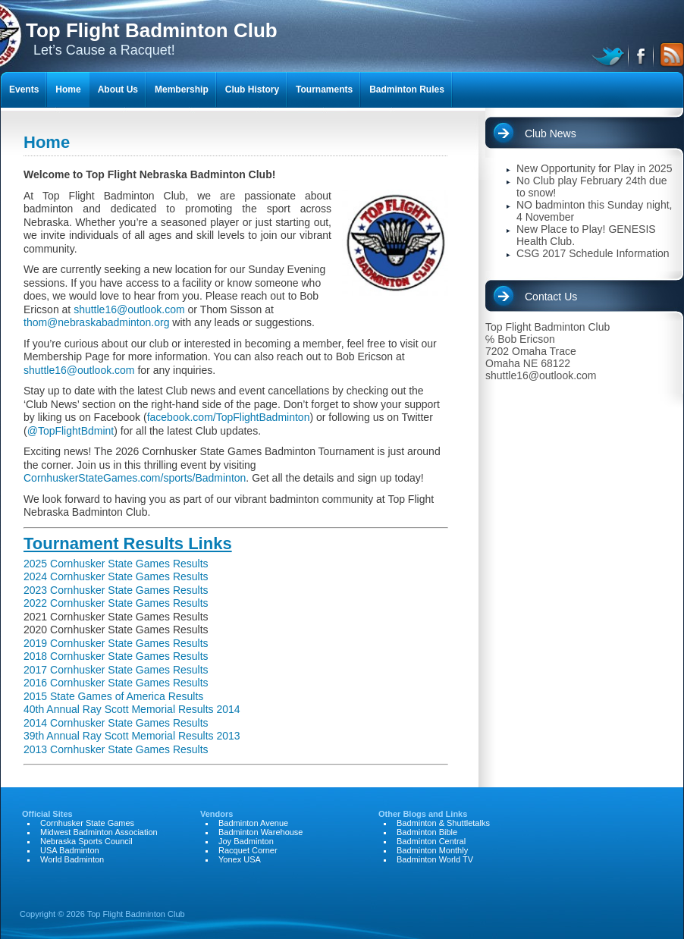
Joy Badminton (246, 841)
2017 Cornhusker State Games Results (116, 670)
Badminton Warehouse (260, 832)
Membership (182, 89)
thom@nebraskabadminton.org (96, 322)
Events (24, 89)
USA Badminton (69, 850)
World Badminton (72, 859)
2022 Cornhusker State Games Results (116, 603)
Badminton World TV (435, 859)
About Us (118, 89)
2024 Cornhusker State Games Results (116, 576)
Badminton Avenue (253, 823)
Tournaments (324, 89)
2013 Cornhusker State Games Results (116, 749)
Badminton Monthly (432, 850)
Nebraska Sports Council (86, 841)
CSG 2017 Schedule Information (593, 253)
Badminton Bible (427, 832)
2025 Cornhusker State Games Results (116, 563)
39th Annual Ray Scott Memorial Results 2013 (132, 736)
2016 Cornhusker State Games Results (116, 683)
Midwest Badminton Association (99, 832)
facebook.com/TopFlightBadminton (228, 417)
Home (67, 89)
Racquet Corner (248, 850)
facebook (641, 55)
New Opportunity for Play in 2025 (594, 168)
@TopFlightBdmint (71, 431)
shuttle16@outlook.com (129, 309)
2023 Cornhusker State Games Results (116, 590)
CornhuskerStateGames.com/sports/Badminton (135, 478)
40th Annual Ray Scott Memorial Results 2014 (132, 709)
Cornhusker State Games (87, 823)
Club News (550, 133)
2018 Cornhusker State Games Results (116, 656)
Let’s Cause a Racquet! (152, 38)
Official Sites (47, 813)
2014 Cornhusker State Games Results (116, 723)
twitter (610, 55)
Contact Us (551, 296)
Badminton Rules (406, 89)
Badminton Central (431, 841)
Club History (252, 89)
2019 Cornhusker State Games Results (116, 643)
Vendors (216, 813)
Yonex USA (239, 859)
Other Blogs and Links (422, 813)
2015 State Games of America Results (113, 696)
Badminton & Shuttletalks (443, 823)
